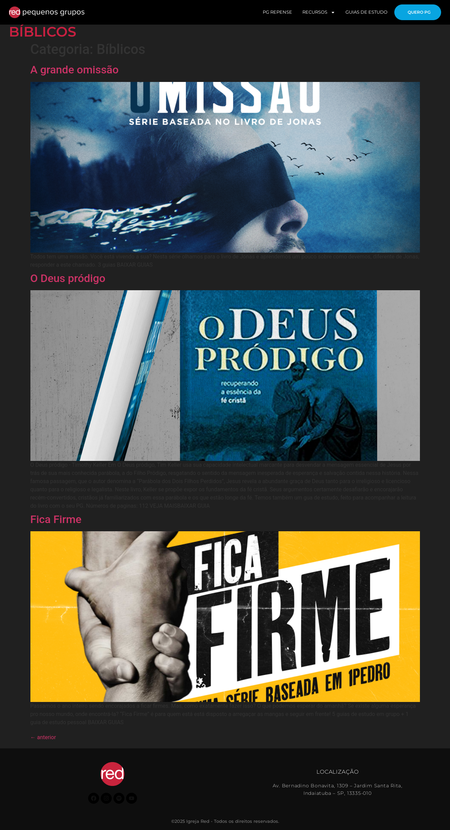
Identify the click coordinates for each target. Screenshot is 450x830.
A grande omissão (74, 69)
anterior (43, 737)
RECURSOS (316, 12)
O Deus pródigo (68, 278)
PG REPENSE (274, 12)
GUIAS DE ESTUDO (364, 12)
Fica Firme (56, 519)
